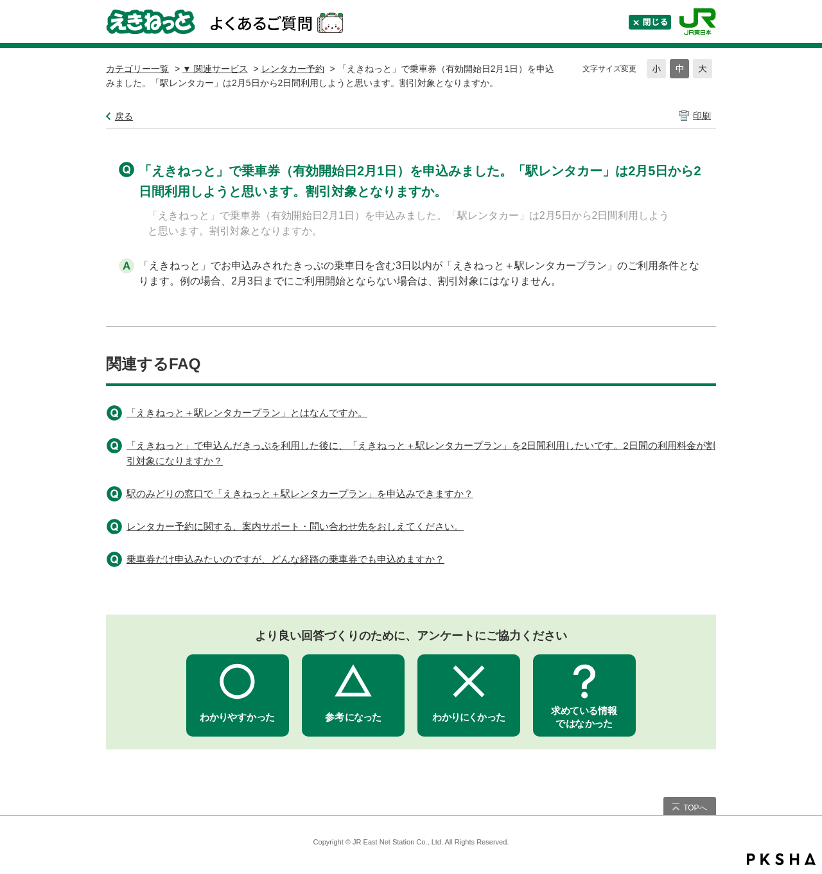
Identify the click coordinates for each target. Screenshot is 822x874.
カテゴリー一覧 (137, 69)
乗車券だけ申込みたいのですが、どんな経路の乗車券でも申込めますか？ (285, 559)
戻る (124, 116)
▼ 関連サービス (215, 69)
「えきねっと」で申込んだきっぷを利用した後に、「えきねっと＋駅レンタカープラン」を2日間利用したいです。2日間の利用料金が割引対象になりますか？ (421, 453)
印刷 (702, 115)
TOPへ (694, 807)
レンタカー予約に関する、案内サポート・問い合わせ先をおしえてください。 (295, 526)
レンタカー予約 (292, 69)
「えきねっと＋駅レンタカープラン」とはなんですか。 (247, 412)
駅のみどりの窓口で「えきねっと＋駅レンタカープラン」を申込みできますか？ (300, 493)
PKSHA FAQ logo (781, 859)
